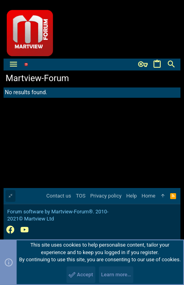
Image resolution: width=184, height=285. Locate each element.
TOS (80, 196)
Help (131, 196)
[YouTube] (24, 230)
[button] (13, 64)
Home (149, 196)
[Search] (171, 64)
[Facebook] (10, 230)
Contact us (58, 196)
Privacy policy (105, 196)
